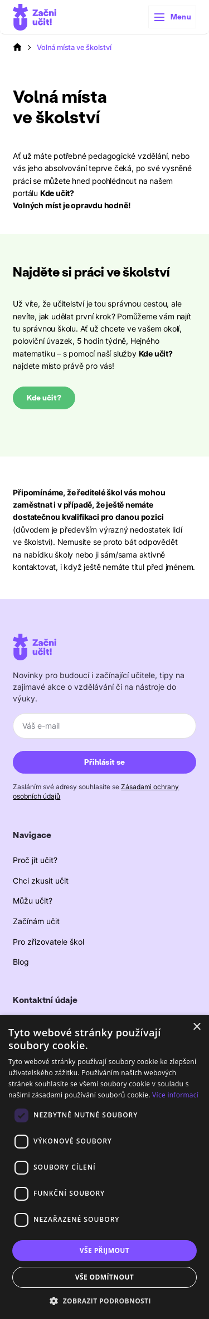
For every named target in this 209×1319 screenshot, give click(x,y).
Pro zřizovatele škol (48, 941)
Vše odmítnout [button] (104, 1277)
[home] (34, 17)
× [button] (196, 1027)
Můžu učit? (32, 900)
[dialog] (104, 1167)
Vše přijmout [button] (104, 1250)
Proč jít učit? (35, 860)
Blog (21, 961)
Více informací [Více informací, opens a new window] (175, 1095)
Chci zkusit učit (41, 880)
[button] (172, 17)
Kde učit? (44, 398)
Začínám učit (36, 921)
